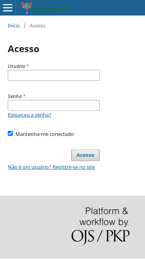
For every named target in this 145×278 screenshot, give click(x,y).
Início (14, 25)
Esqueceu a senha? (29, 114)
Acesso (85, 155)
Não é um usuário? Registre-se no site (51, 166)
